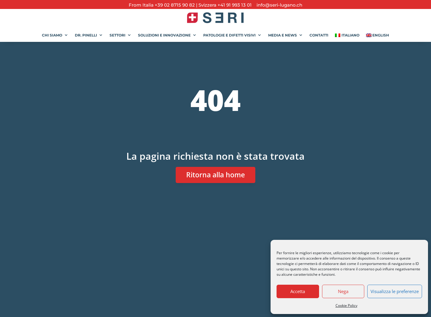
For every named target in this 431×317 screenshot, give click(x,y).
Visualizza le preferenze (395, 291)
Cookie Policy (346, 305)
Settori (117, 35)
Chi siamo (52, 35)
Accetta (297, 291)
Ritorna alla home (215, 174)
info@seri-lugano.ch (277, 5)
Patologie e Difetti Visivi (229, 35)
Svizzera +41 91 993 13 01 (225, 5)
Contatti (318, 35)
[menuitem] (347, 33)
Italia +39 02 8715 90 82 (169, 5)
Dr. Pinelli (86, 35)
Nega (343, 291)
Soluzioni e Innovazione (164, 35)
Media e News (282, 35)
